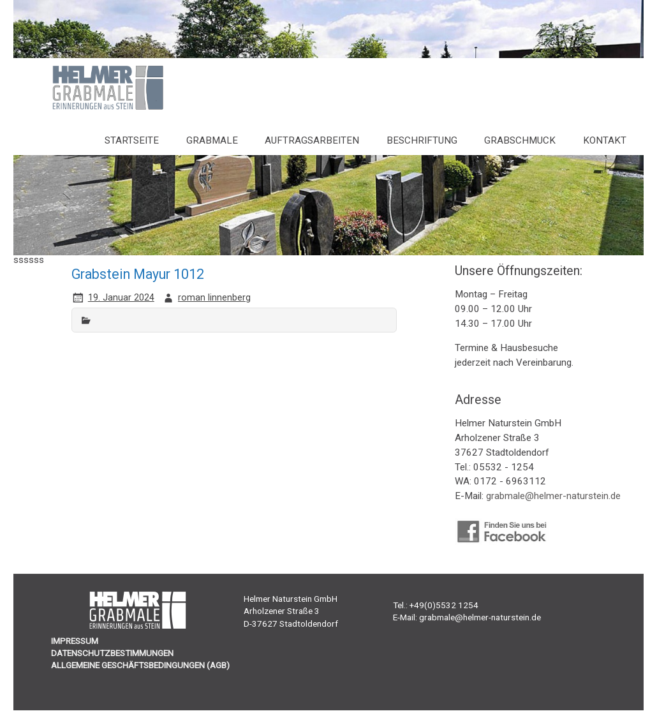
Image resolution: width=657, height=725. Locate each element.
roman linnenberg (214, 297)
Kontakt (604, 140)
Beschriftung (422, 140)
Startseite (132, 140)
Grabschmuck (520, 140)
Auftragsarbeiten (312, 140)
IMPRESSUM (74, 641)
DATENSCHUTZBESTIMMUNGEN (112, 653)
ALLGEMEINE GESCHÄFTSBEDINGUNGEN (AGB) (140, 665)
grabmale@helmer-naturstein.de (553, 496)
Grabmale (212, 140)
